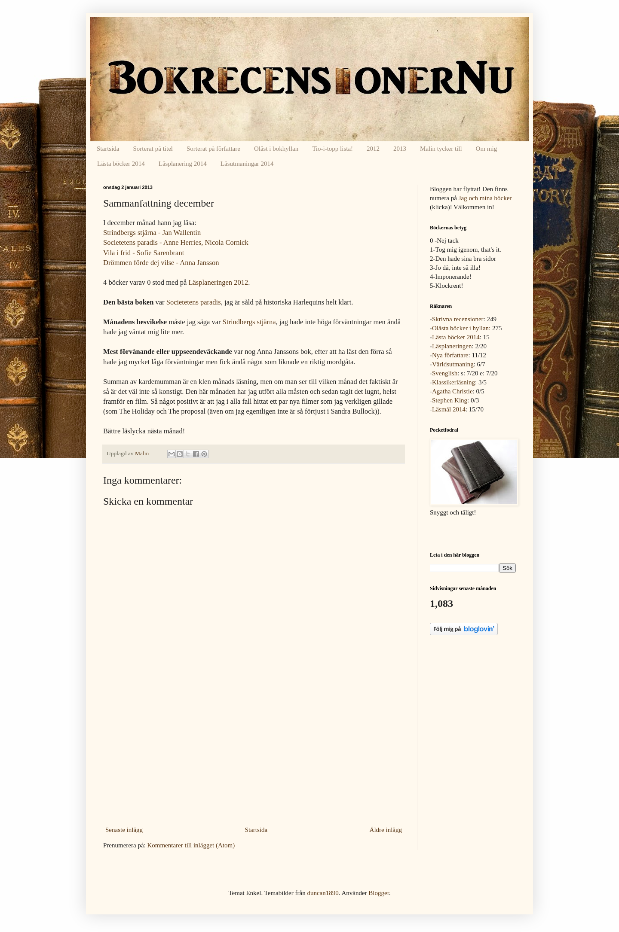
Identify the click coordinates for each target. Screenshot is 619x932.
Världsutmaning (453, 364)
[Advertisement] (253, 759)
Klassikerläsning (453, 382)
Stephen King (449, 400)
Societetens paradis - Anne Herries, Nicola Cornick (175, 242)
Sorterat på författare (213, 148)
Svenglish (444, 373)
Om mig (486, 148)
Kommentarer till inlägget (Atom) (191, 845)
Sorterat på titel (153, 148)
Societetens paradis (193, 302)
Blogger (378, 892)
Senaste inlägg (124, 829)
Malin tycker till (441, 148)
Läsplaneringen (452, 346)
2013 (399, 148)
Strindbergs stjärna (249, 322)
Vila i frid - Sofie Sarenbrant (143, 253)
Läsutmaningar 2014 (247, 163)
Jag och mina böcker (485, 198)
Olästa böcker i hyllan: (461, 328)
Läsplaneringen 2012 (218, 282)
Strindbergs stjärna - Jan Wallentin (152, 232)
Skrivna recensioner (458, 319)
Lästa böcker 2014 (121, 163)
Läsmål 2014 (449, 409)
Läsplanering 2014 (183, 163)
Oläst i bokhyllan (276, 148)
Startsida (108, 148)
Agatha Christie (452, 391)
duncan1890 (322, 892)
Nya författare (450, 355)
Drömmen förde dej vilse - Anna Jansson (161, 263)
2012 (373, 148)
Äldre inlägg (386, 829)
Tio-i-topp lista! (332, 148)
